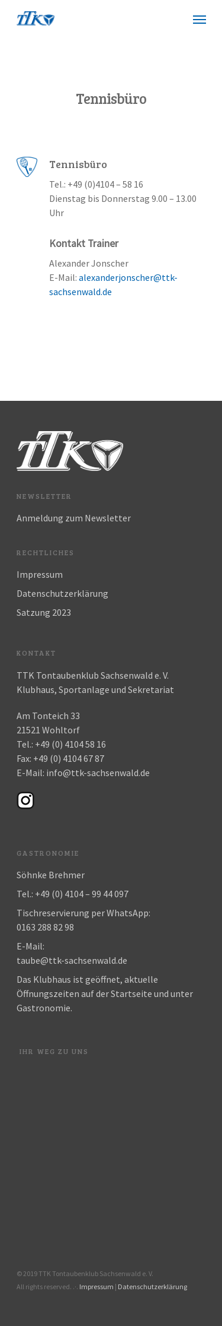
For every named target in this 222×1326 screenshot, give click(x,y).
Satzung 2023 (44, 612)
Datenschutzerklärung (62, 593)
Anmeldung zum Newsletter (74, 518)
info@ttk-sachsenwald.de (98, 772)
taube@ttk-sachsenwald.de (72, 960)
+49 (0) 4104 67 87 (68, 758)
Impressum (40, 574)
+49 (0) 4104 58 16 (70, 744)
